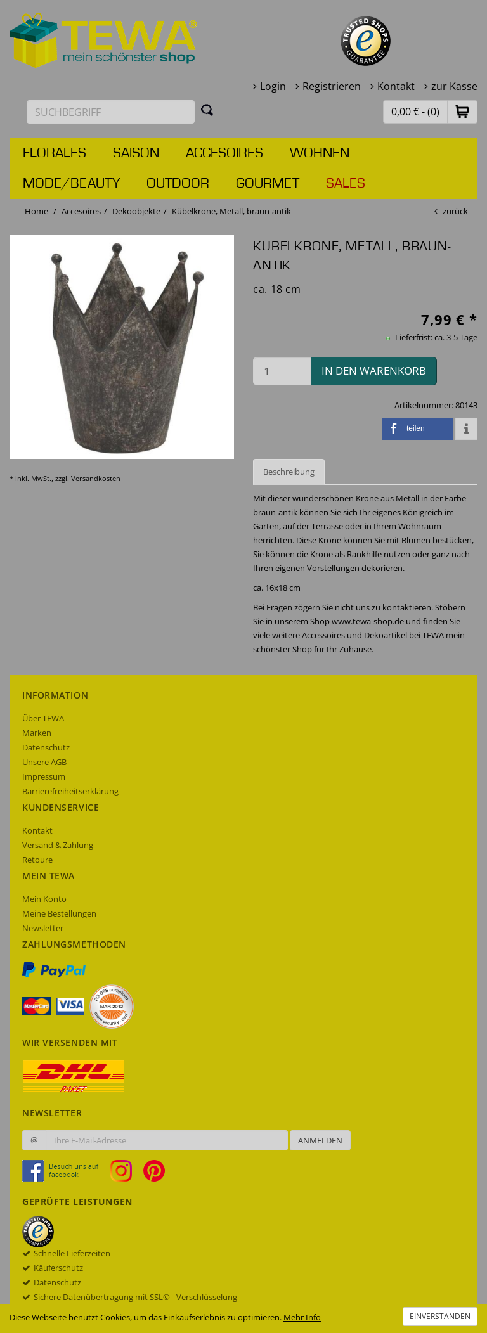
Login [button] (273, 86)
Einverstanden (440, 1316)
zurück (455, 211)
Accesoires (224, 153)
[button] (462, 111)
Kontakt (396, 86)
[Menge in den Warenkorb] (282, 371)
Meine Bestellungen (59, 913)
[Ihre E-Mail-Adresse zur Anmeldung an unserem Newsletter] (167, 1140)
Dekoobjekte (136, 211)
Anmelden (320, 1140)
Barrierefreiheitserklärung (70, 791)
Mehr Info (302, 1317)
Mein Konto (44, 899)
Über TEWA (43, 718)
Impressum (43, 776)
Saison (136, 153)
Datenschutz (46, 747)
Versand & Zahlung (57, 845)
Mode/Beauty (71, 184)
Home (36, 211)
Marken (36, 732)
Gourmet (267, 184)
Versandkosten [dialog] (95, 478)
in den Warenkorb (373, 370)
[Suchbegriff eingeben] (111, 112)
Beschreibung (289, 471)
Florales (54, 153)
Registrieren (331, 86)
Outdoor (177, 184)
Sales (345, 184)
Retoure (37, 859)
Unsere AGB (44, 762)
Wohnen (319, 153)
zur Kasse (454, 86)
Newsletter (42, 928)
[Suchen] (207, 109)
